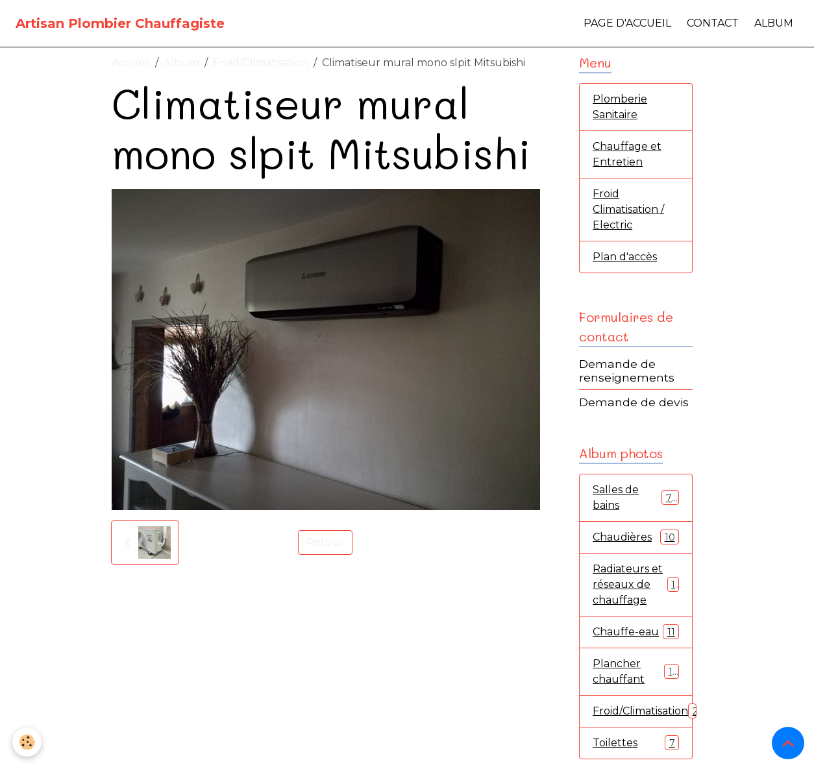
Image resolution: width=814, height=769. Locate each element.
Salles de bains (636, 497)
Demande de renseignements (626, 370)
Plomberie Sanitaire (620, 107)
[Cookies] (27, 742)
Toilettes (636, 742)
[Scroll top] (788, 743)
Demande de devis (634, 402)
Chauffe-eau (636, 631)
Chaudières (636, 537)
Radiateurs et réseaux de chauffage (636, 584)
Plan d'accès (625, 256)
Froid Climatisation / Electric (628, 209)
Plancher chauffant (636, 671)
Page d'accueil (627, 23)
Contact (713, 23)
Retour (325, 542)
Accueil (131, 62)
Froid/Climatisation (260, 62)
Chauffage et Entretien (627, 154)
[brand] (120, 23)
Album (773, 23)
